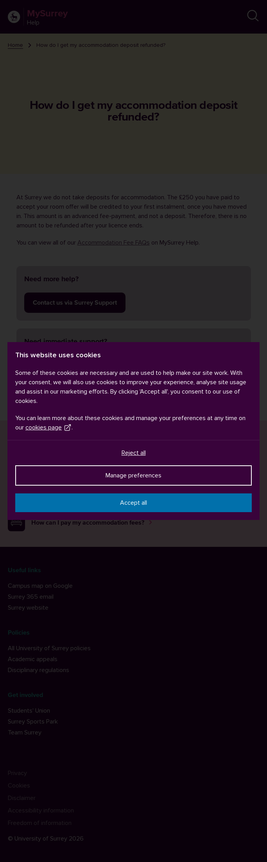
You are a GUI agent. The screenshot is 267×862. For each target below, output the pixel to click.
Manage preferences (133, 475)
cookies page (48, 427)
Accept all (133, 503)
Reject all (134, 453)
